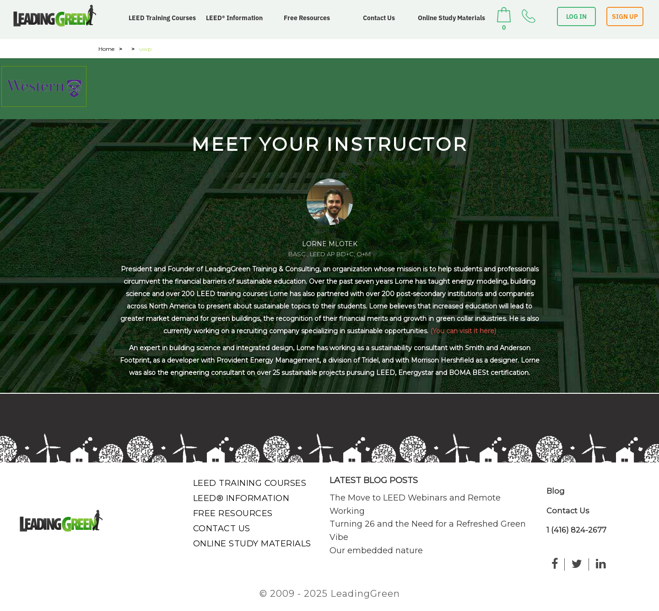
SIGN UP (625, 16)
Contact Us (379, 18)
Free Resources (307, 18)
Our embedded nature (376, 550)
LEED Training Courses (162, 18)
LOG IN (576, 16)
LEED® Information (234, 18)
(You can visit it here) (463, 331)
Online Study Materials (451, 18)
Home (106, 48)
